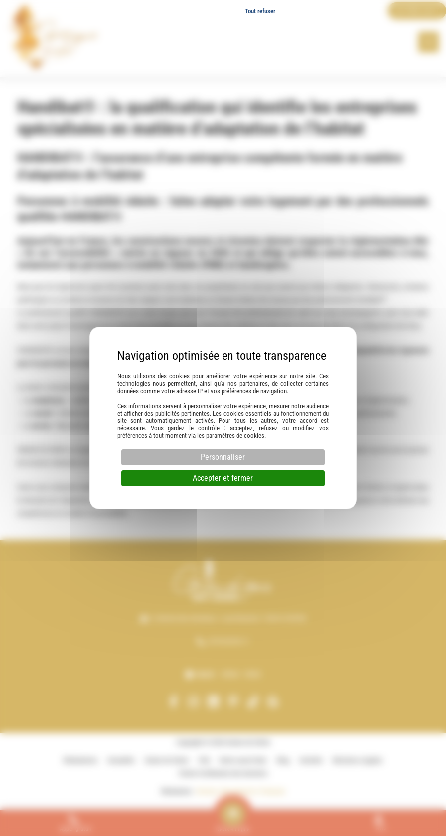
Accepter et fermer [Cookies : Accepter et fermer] (223, 478)
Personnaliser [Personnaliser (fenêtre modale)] (223, 457)
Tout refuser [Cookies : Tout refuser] (260, 11)
